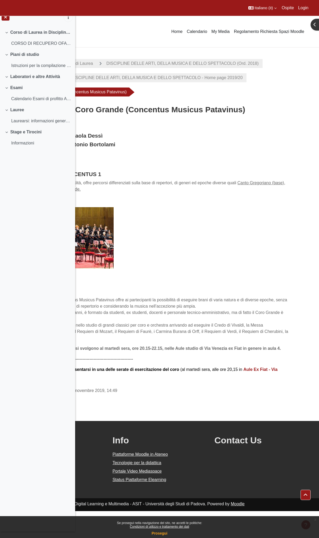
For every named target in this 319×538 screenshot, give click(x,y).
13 (143, 402)
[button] (262, 8)
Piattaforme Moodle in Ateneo (190, 481)
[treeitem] (37, 44)
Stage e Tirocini (26, 138)
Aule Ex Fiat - (115, 402)
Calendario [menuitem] (197, 31)
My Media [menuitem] (220, 31)
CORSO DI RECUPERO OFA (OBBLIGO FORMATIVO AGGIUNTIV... (41, 49)
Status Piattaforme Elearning (189, 506)
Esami (16, 94)
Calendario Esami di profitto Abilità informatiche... (41, 105)
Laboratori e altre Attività (35, 83)
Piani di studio (24, 61)
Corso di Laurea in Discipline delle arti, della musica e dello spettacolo (40, 38)
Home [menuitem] (177, 31)
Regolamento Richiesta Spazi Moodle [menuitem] (269, 31)
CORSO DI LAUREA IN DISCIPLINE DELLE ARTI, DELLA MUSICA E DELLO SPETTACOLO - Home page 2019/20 (199, 92)
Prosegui (159, 533)
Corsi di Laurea (144, 63)
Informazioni (22, 149)
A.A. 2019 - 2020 (101, 63)
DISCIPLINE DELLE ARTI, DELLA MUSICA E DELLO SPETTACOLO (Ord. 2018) (167, 77)
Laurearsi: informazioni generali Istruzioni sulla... (41, 127)
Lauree (17, 116)
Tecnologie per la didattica (187, 489)
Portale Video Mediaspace (187, 498)
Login (303, 8)
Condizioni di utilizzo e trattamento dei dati (159, 527)
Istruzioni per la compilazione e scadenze (41, 72)
